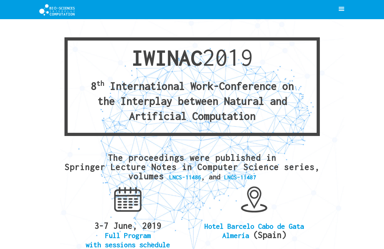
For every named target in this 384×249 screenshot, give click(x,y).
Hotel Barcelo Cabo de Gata (254, 226)
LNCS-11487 (240, 177)
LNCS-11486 (185, 177)
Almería (237, 235)
